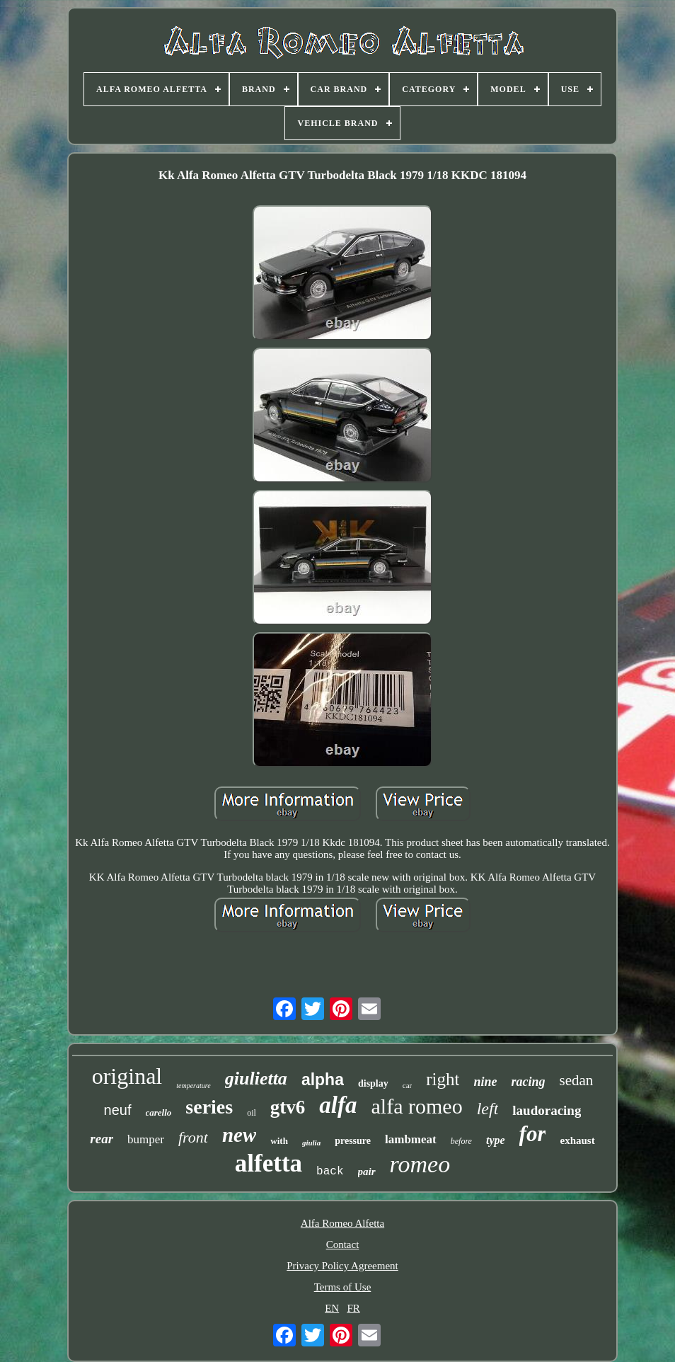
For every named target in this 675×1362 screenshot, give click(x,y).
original (127, 1076)
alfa (338, 1105)
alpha (322, 1079)
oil (251, 1113)
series (209, 1107)
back (329, 1171)
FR (353, 1308)
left (488, 1108)
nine (485, 1082)
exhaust (577, 1140)
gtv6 (288, 1107)
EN (332, 1308)
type (495, 1140)
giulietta (256, 1078)
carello (159, 1112)
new (239, 1134)
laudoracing (546, 1110)
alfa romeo (417, 1106)
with (279, 1140)
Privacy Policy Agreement (342, 1265)
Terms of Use (342, 1287)
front (193, 1137)
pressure (353, 1140)
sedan (576, 1080)
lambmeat (411, 1139)
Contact (342, 1244)
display (373, 1083)
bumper (145, 1139)
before (461, 1141)
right (442, 1079)
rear (101, 1138)
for (532, 1133)
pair (367, 1171)
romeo (420, 1164)
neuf (118, 1110)
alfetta (268, 1163)
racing (528, 1082)
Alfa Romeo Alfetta (342, 1223)
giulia (311, 1142)
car (407, 1085)
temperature (193, 1085)
